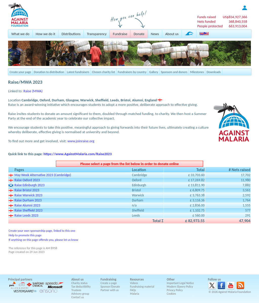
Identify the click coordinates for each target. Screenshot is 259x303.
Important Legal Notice (180, 283)
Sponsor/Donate (110, 286)
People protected (210, 26)
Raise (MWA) (33, 91)
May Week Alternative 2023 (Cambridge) (42, 175)
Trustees (76, 290)
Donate (139, 34)
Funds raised (206, 17)
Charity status (79, 283)
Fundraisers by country (132, 72)
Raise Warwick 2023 (28, 195)
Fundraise (120, 34)
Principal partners (20, 279)
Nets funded (206, 21)
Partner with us (110, 290)
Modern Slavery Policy (180, 286)
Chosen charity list (103, 72)
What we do (20, 34)
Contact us (77, 297)
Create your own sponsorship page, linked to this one (42, 230)
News (155, 34)
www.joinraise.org (80, 141)
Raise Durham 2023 (28, 200)
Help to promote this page (25, 235)
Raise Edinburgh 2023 (29, 185)
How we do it (45, 34)
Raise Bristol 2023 (26, 190)
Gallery (153, 72)
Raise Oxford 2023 (27, 180)
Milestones (197, 72)
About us (171, 34)
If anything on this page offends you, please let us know (43, 240)
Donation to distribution (49, 72)
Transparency (96, 34)
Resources (137, 279)
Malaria (134, 293)
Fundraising (108, 279)
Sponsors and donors (174, 72)
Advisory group (80, 293)
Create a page (109, 283)
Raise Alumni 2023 (27, 205)
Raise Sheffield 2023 (28, 210)
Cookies (171, 293)
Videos (134, 283)
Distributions (71, 34)
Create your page (20, 72)
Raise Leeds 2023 (26, 215)
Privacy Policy (175, 290)
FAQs (133, 290)
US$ (235, 17)
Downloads (214, 72)
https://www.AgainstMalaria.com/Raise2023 (78, 154)
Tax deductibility (81, 286)
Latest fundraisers (78, 72)
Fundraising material (142, 286)
